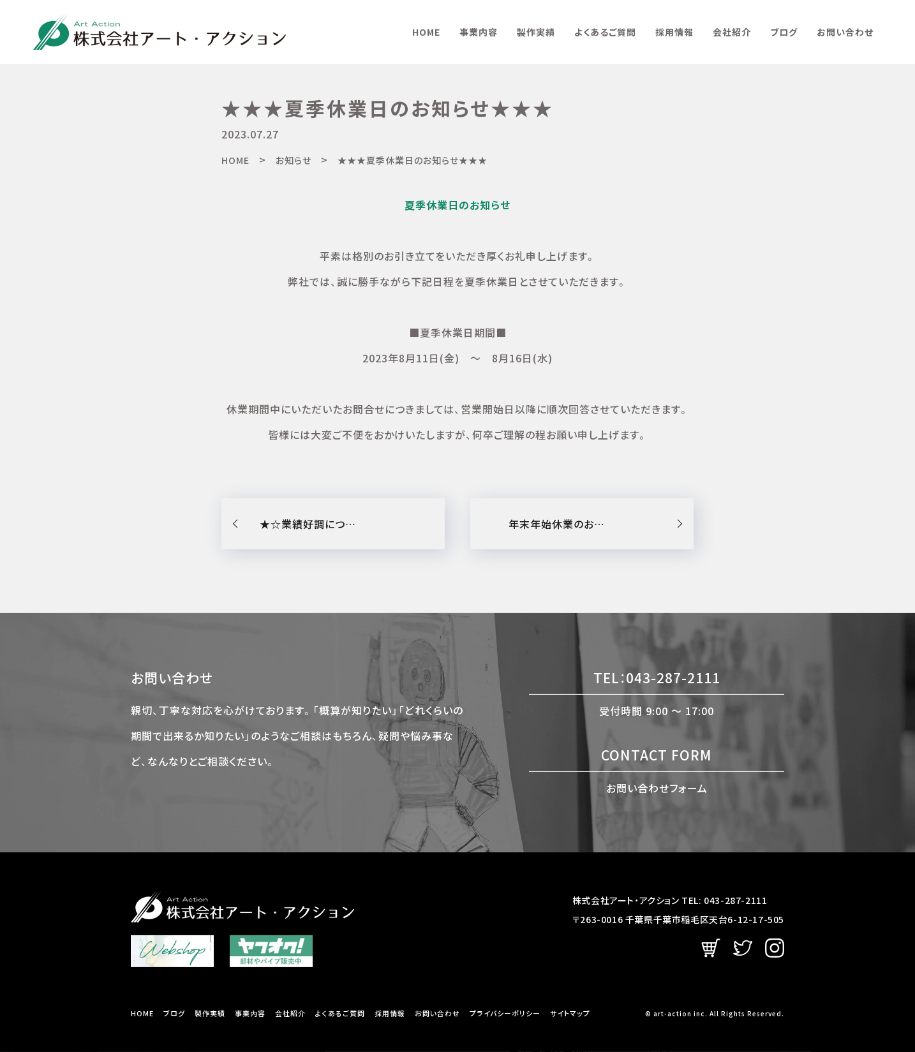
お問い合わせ (845, 32)
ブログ (784, 32)
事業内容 (478, 32)
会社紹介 (732, 32)
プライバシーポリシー (505, 1013)
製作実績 (536, 32)
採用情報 (674, 32)
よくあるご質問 (605, 32)
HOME (426, 32)
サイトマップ (570, 1013)
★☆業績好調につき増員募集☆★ (340, 523)
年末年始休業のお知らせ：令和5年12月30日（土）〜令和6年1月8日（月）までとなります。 (601, 523)
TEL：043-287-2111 (656, 677)
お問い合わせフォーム (657, 787)
